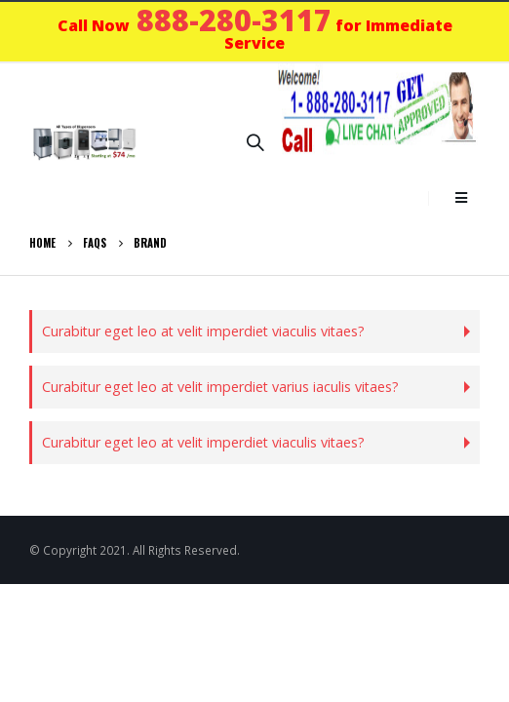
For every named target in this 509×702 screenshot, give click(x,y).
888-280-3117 (234, 20)
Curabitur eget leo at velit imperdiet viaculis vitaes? (203, 331)
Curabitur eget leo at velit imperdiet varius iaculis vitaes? (220, 386)
